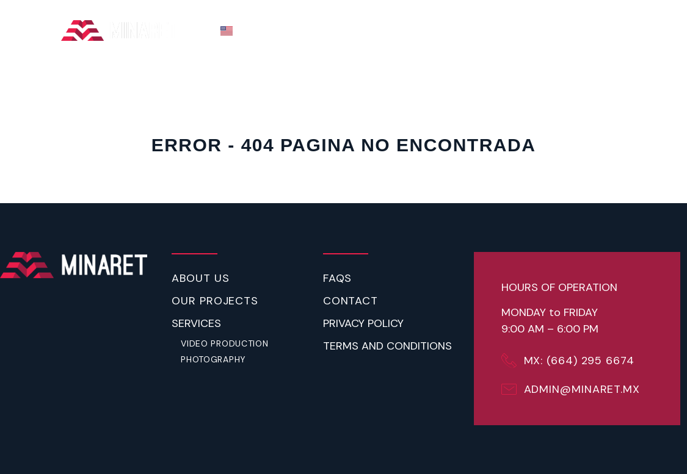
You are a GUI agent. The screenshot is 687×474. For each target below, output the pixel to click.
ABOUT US (413, 30)
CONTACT (598, 30)
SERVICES (488, 31)
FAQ (547, 30)
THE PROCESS (333, 30)
